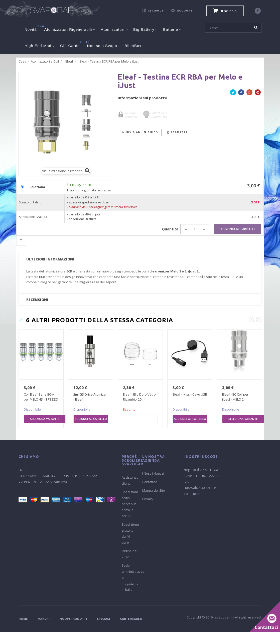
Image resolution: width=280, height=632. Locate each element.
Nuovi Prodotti (73, 618)
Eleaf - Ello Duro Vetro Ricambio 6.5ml (139, 397)
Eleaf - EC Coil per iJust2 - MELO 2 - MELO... (235, 399)
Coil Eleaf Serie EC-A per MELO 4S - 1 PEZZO (41, 397)
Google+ (249, 93)
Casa (22, 61)
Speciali (103, 618)
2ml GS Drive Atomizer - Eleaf (90, 397)
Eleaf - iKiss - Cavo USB (190, 394)
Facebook (241, 93)
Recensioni (37, 299)
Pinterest (258, 93)
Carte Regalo (131, 618)
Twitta (233, 93)
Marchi (44, 618)
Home (23, 618)
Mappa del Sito (153, 490)
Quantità (170, 229)
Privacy (147, 499)
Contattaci (150, 482)
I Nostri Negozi (153, 473)
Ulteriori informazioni (50, 259)
